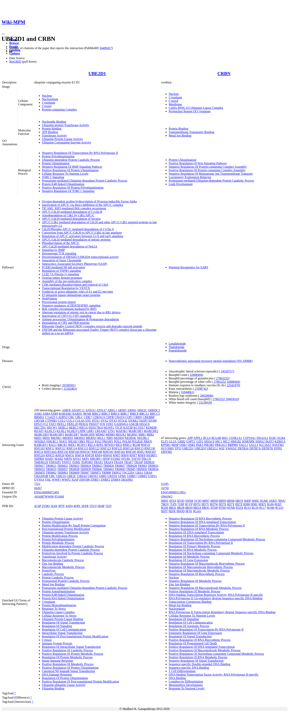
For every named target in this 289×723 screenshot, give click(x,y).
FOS (102, 424)
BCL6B (216, 438)
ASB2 (38, 413)
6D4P (101, 506)
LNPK (82, 431)
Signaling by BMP (53, 250)
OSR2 (191, 445)
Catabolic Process (53, 574)
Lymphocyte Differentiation (186, 681)
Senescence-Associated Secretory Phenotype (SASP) (74, 263)
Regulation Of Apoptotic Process (189, 626)
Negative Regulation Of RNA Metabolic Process (199, 529)
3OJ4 (54, 506)
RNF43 (107, 455)
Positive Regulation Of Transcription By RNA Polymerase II (206, 629)
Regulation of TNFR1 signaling (61, 270)
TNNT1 (66, 462)
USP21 (152, 476)
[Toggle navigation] (3, 34)
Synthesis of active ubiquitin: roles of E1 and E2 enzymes (77, 291)
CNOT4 (120, 417)
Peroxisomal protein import (59, 302)
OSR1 (183, 445)
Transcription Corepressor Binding (190, 601)
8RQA (197, 507)
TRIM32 (39, 469)
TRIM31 (153, 465)
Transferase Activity (54, 135)
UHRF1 (132, 476)
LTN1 (111, 431)
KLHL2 (61, 431)
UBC (52, 476)
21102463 (70, 388)
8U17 (262, 507)
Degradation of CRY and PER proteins (66, 322)
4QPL (77, 506)
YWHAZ (231, 448)
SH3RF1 (151, 455)
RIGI (119, 445)
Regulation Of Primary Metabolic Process (194, 546)
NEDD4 (119, 438)
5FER (85, 506)
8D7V (205, 504)
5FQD (180, 500)
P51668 (59, 496)
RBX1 (72, 445)
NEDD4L (130, 438)
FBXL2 (61, 424)
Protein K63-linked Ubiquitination (63, 598)
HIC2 (226, 441)
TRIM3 (142, 465)
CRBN (223, 73)
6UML (264, 500)
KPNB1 (166, 445)
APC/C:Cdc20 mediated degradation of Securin (71, 218)
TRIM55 (39, 472)
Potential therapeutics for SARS (188, 267)
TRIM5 (130, 469)
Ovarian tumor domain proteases (62, 277)
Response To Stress (54, 608)
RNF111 (60, 448)
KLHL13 (50, 431)
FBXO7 (94, 424)
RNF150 (62, 451)
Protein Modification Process (60, 535)
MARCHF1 (135, 431)
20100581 (68, 385)
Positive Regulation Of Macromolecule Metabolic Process (204, 650)
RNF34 (79, 455)
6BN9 (222, 500)
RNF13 (139, 448)
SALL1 (243, 445)
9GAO (197, 511)
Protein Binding (52, 128)
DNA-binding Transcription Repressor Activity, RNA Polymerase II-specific (216, 594)
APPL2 (197, 438)
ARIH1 (122, 410)
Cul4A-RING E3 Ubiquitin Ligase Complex (196, 107)
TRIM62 (51, 472)
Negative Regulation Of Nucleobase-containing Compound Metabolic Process (217, 539)
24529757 (227, 371)
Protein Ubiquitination (56, 163)
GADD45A (121, 424)
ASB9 (54, 413)
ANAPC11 (78, 410)
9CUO (279, 507)
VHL (48, 479)
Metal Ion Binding (180, 135)
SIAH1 (49, 458)
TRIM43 (108, 469)
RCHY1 (82, 445)
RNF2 (141, 451)
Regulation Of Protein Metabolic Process (67, 657)
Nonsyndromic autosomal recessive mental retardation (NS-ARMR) (211, 361)
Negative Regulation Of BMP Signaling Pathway (72, 166)
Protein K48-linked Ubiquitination (63, 184)
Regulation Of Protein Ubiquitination (65, 678)
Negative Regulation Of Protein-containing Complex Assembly (208, 166)
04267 (38, 488)
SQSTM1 (278, 445)
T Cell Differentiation (182, 671)
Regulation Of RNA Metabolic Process (193, 549)
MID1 (38, 438)
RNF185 (131, 451)
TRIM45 (120, 469)
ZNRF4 (115, 479)
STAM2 (115, 458)
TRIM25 (97, 465)
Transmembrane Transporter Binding (191, 132)
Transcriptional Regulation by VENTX (66, 288)
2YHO (46, 506)
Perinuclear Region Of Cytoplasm (189, 111)
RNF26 (60, 455)
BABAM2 (65, 413)
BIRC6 (115, 413)
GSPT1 (190, 441)
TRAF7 (128, 462)
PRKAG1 (221, 445)
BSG (225, 438)
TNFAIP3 (55, 462)
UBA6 (148, 472)
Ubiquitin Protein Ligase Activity (62, 139)
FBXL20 (72, 424)
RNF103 (39, 448)
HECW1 (52, 427)
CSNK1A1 (235, 438)
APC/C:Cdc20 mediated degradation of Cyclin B (72, 211)
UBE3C (71, 476)
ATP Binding (50, 132)
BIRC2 (96, 413)
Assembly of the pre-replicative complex (67, 281)
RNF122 (94, 448)
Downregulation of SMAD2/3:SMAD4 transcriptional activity (80, 257)
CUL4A (80, 420)
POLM (126, 441)
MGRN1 (132, 434)
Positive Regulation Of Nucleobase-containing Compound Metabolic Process (216, 653)
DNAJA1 (262, 438)
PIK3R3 (209, 445)
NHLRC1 (52, 441)
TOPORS (87, 462)
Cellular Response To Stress (59, 615)
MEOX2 (121, 434)
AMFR (66, 410)
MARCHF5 (56, 434)
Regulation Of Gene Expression (188, 560)
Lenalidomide (177, 343)
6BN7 (206, 500)
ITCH (118, 427)
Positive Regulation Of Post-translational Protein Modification (80, 681)
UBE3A (61, 476)
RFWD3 (109, 445)
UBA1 (139, 472)
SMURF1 (96, 458)
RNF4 (98, 455)
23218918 (205, 402)
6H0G (255, 500)
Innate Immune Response (57, 660)
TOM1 (76, 462)
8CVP (189, 504)
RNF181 (108, 451)
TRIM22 (62, 465)
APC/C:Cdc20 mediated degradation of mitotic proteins (76, 239)
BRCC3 (155, 413)
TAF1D (136, 458)
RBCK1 (62, 445)
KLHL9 (72, 431)
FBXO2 (83, 424)
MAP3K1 (122, 431)
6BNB (231, 500)
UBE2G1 (212, 448)
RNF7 (133, 455)
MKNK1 (56, 438)
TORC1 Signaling (53, 177)
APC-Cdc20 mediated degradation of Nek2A (69, 246)
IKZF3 (269, 441)
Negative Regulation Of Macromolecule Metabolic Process (205, 587)
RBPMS (233, 445)
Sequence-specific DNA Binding (189, 667)
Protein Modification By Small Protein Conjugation (74, 525)
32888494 (196, 374)
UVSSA (39, 479)
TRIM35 (51, 469)
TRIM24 (85, 465)
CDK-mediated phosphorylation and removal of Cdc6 (75, 284)
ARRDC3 (154, 410)
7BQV (165, 504)
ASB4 (46, 413)
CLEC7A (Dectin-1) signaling (60, 274)
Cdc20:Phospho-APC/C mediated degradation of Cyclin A (78, 229)
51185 (164, 483)
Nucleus (47, 95)
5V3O (198, 500)
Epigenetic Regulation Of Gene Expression (195, 633)
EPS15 (38, 424)
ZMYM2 (166, 451)
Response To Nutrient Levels (186, 688)
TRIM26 (108, 465)
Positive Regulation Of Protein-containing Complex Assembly (207, 170)
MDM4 (110, 434)
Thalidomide (176, 347)
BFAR (87, 413)
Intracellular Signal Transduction (62, 633)
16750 (165, 488)
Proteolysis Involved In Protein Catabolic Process (72, 553)
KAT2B (128, 427)
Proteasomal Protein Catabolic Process (66, 581)
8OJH (164, 507)
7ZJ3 (108, 506)
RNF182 (119, 451)
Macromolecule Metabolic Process (63, 567)
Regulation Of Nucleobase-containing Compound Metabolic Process (211, 553)
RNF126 (128, 448)
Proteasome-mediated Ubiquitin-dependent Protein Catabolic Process (84, 180)
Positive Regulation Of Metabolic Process (68, 664)
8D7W (214, 504)
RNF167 (85, 451)
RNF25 (50, 455)
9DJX (172, 511)
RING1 (127, 445)
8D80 (246, 504)
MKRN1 (68, 438)
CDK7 (88, 417)
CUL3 (70, 420)
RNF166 (74, 451)
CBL (71, 417)
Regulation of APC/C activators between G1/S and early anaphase (82, 236)
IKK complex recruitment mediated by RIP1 (69, 309)
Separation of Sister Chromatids (61, 260)
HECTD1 (40, 427)
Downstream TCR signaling (59, 253)
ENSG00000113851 (173, 492)
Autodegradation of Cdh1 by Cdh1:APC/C (68, 215)
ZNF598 (84, 479)
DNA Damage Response (57, 674)
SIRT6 (68, 458)
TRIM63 (62, 472)
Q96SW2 (167, 496)
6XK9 (273, 500)
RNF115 (83, 448)
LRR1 (90, 431)
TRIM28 (131, 465)
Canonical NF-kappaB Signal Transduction (68, 671)
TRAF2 (98, 462)
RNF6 (125, 455)
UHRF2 (142, 476)
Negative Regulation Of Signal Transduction (196, 660)
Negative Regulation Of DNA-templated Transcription (202, 522)
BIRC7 (124, 413)
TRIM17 (39, 465)
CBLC (79, 417)
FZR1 (109, 424)
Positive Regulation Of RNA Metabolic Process (198, 657)
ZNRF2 (105, 479)
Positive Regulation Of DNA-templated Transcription (202, 646)
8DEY (262, 504)
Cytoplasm (48, 102)
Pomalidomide (178, 350)
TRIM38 (74, 469)
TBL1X (146, 458)
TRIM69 (74, 472)
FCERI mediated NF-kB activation (63, 267)
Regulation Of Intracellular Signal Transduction (71, 646)
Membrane (175, 104)
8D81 (254, 504)
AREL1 (112, 410)
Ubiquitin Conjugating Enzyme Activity (66, 142)
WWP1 (56, 479)
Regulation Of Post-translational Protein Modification (75, 636)
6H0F (247, 500)
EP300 (152, 420)
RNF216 (39, 455)
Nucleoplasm (50, 99)
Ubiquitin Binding (53, 688)
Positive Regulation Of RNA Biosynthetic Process (199, 640)
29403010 (232, 399)
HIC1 (218, 441)
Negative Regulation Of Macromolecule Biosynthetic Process (207, 563)
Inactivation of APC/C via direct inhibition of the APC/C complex (82, 205)
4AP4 (69, 506)
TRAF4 (108, 462)
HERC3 (74, 427)
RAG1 (53, 445)
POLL (117, 441)
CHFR (110, 417)
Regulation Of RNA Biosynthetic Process (194, 535)
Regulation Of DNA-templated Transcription (196, 532)
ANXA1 (90, 410)
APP (190, 438)
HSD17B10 (96, 427)
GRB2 (181, 441)
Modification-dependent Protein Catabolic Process (73, 546)
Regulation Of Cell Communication (64, 629)
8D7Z (238, 504)
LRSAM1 (101, 431)
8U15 (247, 507)
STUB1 (126, 458)
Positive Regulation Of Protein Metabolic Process (72, 653)
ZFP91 (278, 448)
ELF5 (164, 441)
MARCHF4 (41, 434)
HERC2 (63, 427)
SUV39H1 (167, 448)
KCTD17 (139, 427)
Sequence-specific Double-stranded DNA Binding (199, 664)
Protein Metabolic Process (58, 542)
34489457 (106, 48)
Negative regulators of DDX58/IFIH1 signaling (71, 305)
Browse (14, 43)
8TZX (239, 507)
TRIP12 (116, 472)
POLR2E (137, 441)
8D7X (222, 504)
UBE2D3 (200, 448)
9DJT (164, 511)
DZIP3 (143, 420)
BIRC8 (134, 413)
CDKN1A (99, 417)
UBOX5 (93, 476)
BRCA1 (144, 413)
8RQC (206, 507)
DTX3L (122, 420)
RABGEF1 (41, 445)
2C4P (37, 506)
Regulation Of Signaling (57, 626)
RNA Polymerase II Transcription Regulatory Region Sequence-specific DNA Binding (222, 612)
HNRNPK (248, 441)
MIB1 (142, 434)
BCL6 (207, 438)
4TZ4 (172, 500)
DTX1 (96, 420)
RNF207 (150, 451)
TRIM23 (74, 465)
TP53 (178, 448)
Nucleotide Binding (54, 121)
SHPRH (39, 458)
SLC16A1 (265, 445)
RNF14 (38, 451)
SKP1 (85, 458)
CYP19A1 (249, 438)
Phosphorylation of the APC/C (61, 243)
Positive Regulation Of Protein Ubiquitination (70, 170)
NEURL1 (143, 438)
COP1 (129, 417)
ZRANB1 (127, 479)
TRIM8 (106, 472)
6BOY (239, 500)
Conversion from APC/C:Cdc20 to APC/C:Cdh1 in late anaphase (82, 232)
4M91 (164, 500)
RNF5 (117, 455)
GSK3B (134, 424)
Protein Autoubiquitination (58, 591)
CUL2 (61, 420)
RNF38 (89, 455)
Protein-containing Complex (59, 109)
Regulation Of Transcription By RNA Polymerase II (201, 542)
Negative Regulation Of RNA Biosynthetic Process (200, 518)
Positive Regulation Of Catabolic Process (67, 650)
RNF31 (69, 455)
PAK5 (200, 445)
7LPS (173, 504)
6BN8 (214, 500)
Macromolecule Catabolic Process (63, 560)
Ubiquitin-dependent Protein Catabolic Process (71, 159)
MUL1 (101, 438)
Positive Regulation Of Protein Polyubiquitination (73, 187)
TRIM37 (62, 469)
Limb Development (181, 184)
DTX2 (104, 420)
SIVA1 (77, 458)
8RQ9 (189, 507)
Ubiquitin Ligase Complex (58, 612)
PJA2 (98, 441)
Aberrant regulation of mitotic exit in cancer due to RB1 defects (81, 312)
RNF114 (71, 448)
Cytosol (47, 106)
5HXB (189, 500)
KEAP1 (39, 431)
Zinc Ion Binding (52, 563)
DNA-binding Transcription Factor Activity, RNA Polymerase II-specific (214, 674)
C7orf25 (50, 417)
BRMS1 (39, 417)
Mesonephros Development (186, 685)
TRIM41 (97, 469)
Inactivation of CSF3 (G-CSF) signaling (66, 315)
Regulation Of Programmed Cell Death (193, 643)
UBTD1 (112, 476)
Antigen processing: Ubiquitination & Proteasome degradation (80, 319)
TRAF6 (118, 462)
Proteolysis (49, 570)
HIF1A (83, 427)
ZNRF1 (95, 479)
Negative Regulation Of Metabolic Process (195, 581)
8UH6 (270, 507)
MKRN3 (91, 438)
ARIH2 (131, 410)
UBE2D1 (97, 73)
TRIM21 (51, 465)
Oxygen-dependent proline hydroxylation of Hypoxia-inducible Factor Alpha (89, 201)
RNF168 (97, 451)
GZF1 (199, 441)
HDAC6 (144, 424)
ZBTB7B (267, 448)
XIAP (75, 479)
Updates (14, 53)
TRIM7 (84, 472)
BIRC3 (105, 413)
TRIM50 (141, 469)
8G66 (270, 504)
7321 (37, 483)
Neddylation (49, 298)
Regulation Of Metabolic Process (189, 556)
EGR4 (281, 438)
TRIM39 (85, 469)
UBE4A (82, 476)
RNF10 (145, 445)
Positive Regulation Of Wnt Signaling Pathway (198, 163)
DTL (88, 420)
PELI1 (90, 441)
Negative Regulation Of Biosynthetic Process (197, 574)
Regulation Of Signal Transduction (63, 622)
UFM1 (122, 476)
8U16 (255, 507)
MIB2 (150, 434)
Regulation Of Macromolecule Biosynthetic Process (201, 567)
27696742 (201, 388)
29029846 (206, 395)
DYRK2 (133, 420)
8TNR (231, 507)
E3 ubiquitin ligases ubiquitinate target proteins (71, 295)
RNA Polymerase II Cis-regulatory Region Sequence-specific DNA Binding (215, 598)
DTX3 (113, 420)
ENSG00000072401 (46, 492)
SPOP (106, 458)
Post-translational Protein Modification (66, 529)
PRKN (148, 441)
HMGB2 (235, 441)
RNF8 (141, 455)
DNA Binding (177, 678)
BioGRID (15, 61)
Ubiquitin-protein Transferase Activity (65, 125)
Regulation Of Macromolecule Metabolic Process (199, 570)
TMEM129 (41, 462)
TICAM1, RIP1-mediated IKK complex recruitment (74, 208)
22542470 (233, 385)
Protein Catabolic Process (58, 577)
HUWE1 (109, 427)
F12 (45, 424)
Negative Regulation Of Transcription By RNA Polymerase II (80, 153)
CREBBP (148, 417)
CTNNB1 (51, 420)
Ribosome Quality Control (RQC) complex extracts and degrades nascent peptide (92, 326)
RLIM (136, 445)
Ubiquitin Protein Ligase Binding (62, 619)
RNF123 (105, 448)
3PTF (61, 506)
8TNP (214, 507)
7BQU (281, 500)
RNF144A (50, 451)
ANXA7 (101, 410)
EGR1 (273, 438)
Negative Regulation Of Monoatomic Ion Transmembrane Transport (211, 173)
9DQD (181, 511)
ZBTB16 (242, 448)
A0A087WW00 (44, 496)
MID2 (46, 438)
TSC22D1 (128, 472)
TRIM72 (95, 472)
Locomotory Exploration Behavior (190, 177)
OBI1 (81, 441)
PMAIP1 (107, 441)
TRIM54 (153, 469)
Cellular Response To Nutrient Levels (65, 173)
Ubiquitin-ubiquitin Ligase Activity (64, 685)
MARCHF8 (87, 434)
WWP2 (66, 479)
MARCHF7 (72, 434)
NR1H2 (73, 441)
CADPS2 (62, 417)
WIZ (221, 448)
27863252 (222, 378)
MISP (175, 445)
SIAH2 (58, 458)
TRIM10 (149, 462)
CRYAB (39, 420)
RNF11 (50, 448)
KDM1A (280, 441)
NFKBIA (40, 441)
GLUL (173, 441)
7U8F (180, 504)
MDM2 (100, 434)
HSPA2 (260, 441)
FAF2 (52, 424)
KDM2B (151, 427)
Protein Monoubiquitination (59, 605)
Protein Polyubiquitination (58, 156)
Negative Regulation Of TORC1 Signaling (68, 191)
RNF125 (117, 448)
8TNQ (222, 507)
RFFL (100, 445)
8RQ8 (180, 507)
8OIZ (278, 504)
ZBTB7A (255, 448)
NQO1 (63, 441)
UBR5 (103, 476)
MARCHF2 (151, 431)
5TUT (93, 506)
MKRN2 (79, 438)
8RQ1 (172, 507)
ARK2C (142, 410)
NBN (109, 438)
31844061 (187, 392)
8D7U (197, 504)
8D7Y (231, 504)
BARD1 (77, 413)
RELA (91, 445)
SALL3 (253, 445)
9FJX (188, 511)
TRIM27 (120, 465)
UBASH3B (41, 476)
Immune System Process (57, 643)
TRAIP (138, 462)
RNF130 (149, 448)
